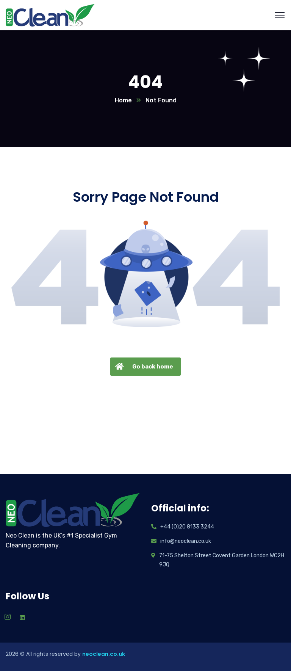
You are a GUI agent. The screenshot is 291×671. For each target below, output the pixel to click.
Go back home (143, 367)
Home (123, 100)
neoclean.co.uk (103, 654)
